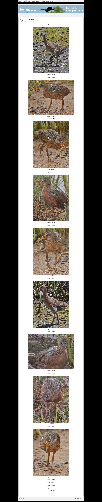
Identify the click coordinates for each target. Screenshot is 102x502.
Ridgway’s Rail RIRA (27, 20)
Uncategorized (23, 21)
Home (20, 1)
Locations (38, 1)
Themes (28, 1)
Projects (24, 1)
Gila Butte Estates (45, 1)
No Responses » (79, 21)
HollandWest (23, 498)
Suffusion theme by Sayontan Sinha (77, 498)
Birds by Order (53, 1)
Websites (33, 1)
